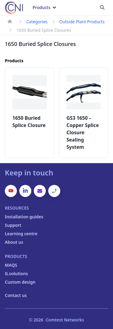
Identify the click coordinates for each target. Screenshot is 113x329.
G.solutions (16, 273)
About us (14, 242)
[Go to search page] (102, 7)
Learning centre (21, 233)
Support (13, 225)
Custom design (20, 282)
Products (44, 7)
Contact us (16, 295)
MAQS (11, 265)
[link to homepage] (9, 21)
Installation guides (24, 217)
